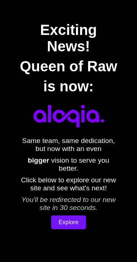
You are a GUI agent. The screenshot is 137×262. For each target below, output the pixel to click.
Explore (68, 222)
